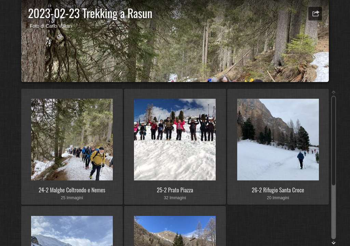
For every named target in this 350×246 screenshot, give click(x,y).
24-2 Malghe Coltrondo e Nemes (72, 190)
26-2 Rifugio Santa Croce (278, 190)
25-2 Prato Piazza (175, 190)
